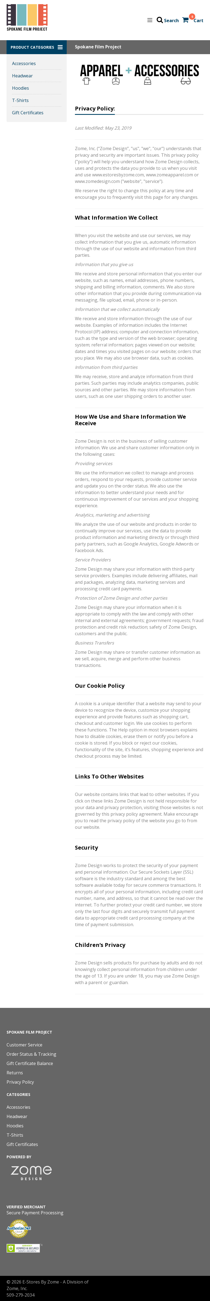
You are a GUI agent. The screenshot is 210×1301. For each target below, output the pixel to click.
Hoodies (20, 88)
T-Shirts (20, 100)
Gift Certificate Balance (30, 1063)
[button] (37, 47)
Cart (198, 20)
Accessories (24, 63)
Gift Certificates (27, 113)
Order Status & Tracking (31, 1054)
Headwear (22, 76)
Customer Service (24, 1045)
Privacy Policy (20, 1082)
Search (171, 20)
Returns (15, 1073)
